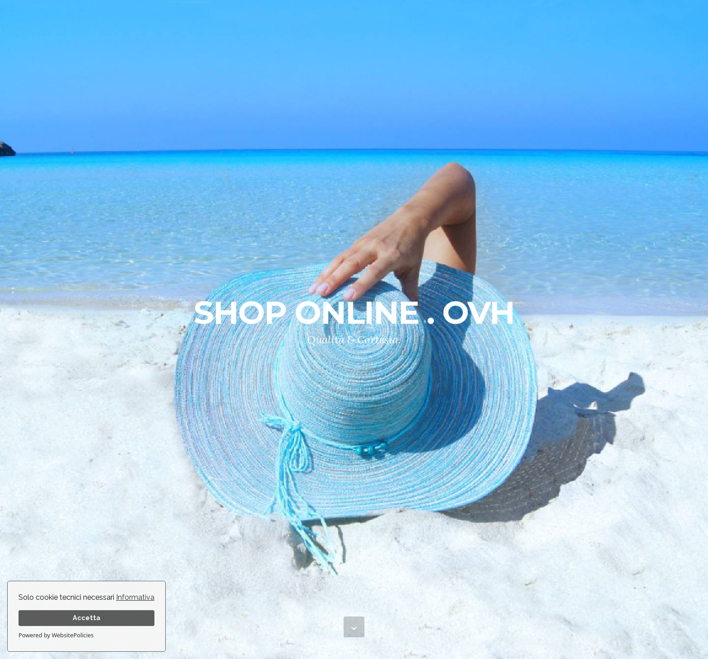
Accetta (86, 617)
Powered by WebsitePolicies (56, 635)
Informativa (135, 597)
